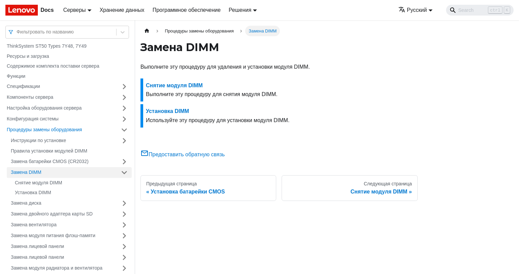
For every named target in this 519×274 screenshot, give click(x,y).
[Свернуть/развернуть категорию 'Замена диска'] (124, 203)
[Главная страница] (146, 31)
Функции (16, 76)
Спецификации (23, 86)
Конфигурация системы (32, 118)
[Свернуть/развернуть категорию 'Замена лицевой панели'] (124, 246)
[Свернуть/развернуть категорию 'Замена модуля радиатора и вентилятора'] (124, 268)
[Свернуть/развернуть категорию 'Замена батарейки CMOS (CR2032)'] (124, 161)
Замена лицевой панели (37, 246)
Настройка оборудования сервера (44, 108)
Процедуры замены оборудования (44, 129)
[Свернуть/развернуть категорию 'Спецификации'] (124, 86)
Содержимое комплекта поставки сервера (53, 66)
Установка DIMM (33, 192)
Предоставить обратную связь (182, 154)
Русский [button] (412, 10)
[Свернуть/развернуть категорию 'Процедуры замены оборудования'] (124, 129)
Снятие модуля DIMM (38, 182)
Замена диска (26, 203)
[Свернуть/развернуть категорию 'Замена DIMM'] (124, 172)
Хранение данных (122, 10)
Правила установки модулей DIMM (49, 151)
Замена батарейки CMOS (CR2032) (49, 161)
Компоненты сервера (30, 97)
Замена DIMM (26, 172)
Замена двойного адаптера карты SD (52, 213)
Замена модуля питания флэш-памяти (53, 235)
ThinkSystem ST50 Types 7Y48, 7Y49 (46, 46)
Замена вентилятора (33, 224)
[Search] (480, 10)
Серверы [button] (74, 10)
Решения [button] (240, 10)
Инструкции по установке (38, 140)
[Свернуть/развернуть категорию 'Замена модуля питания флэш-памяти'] (124, 235)
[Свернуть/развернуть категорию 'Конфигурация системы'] (124, 119)
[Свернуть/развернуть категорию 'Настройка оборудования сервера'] (124, 108)
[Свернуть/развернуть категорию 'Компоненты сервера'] (124, 97)
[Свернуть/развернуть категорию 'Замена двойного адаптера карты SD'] (124, 214)
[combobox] (17, 32)
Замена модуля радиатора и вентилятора (56, 268)
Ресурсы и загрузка (28, 56)
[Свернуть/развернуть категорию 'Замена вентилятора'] (124, 225)
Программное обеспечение (187, 10)
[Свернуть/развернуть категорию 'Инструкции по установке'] (124, 140)
